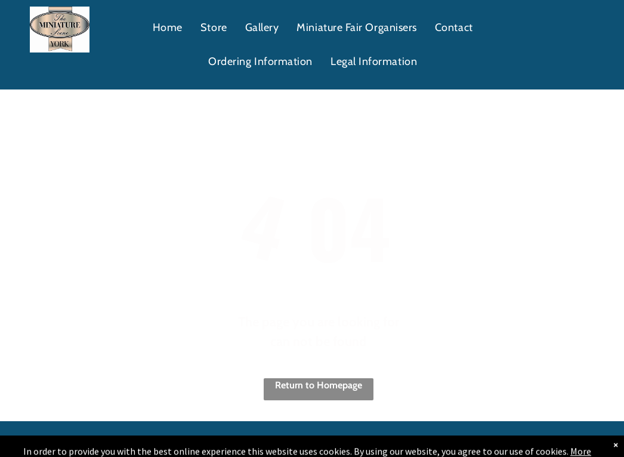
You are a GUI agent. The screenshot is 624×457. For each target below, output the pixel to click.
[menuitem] (167, 28)
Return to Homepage (318, 385)
